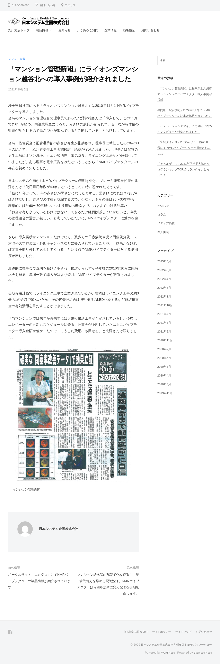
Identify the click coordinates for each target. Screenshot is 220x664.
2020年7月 (164, 354)
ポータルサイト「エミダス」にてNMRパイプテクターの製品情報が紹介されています (39, 581)
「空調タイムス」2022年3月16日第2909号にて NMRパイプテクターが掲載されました (183, 153)
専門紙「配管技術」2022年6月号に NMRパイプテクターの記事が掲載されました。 (184, 115)
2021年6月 (164, 328)
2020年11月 (165, 345)
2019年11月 (165, 398)
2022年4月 (164, 284)
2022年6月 (164, 275)
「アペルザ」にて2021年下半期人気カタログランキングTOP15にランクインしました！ (183, 174)
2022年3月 (164, 293)
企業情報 (110, 30)
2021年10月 (165, 310)
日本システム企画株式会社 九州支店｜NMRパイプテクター (173, 644)
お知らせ (64, 30)
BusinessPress (202, 652)
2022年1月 (164, 301)
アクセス (72, 5)
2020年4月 (164, 380)
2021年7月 (164, 319)
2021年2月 (164, 336)
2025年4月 (164, 266)
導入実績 (163, 237)
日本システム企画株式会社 (60, 529)
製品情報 (42, 30)
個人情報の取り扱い (131, 631)
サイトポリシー (158, 631)
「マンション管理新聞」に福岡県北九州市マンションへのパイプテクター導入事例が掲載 (183, 94)
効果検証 (129, 30)
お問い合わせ (48, 5)
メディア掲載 (17, 59)
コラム (162, 220)
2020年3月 (164, 389)
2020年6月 (164, 363)
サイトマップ (181, 631)
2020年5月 (164, 371)
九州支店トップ (19, 30)
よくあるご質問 (87, 30)
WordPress (166, 652)
